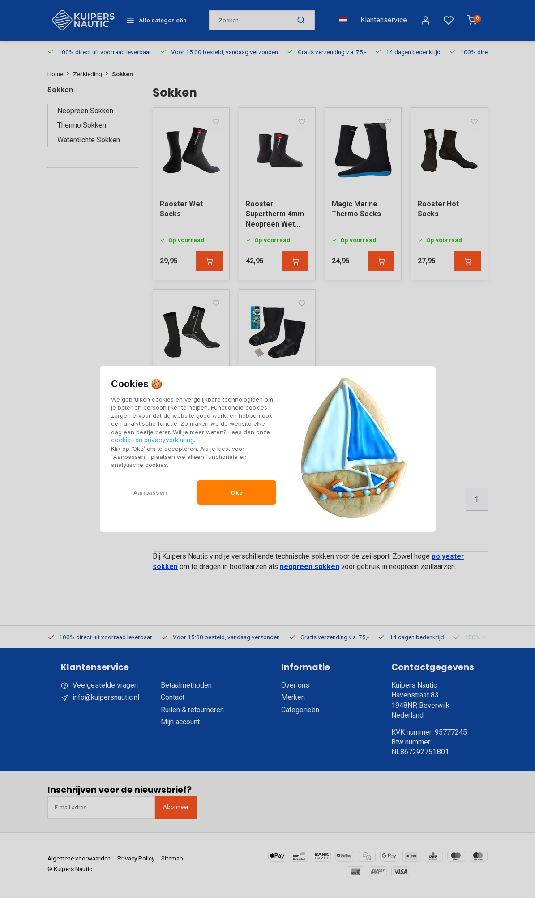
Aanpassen (150, 492)
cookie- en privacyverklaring (151, 440)
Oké (237, 492)
